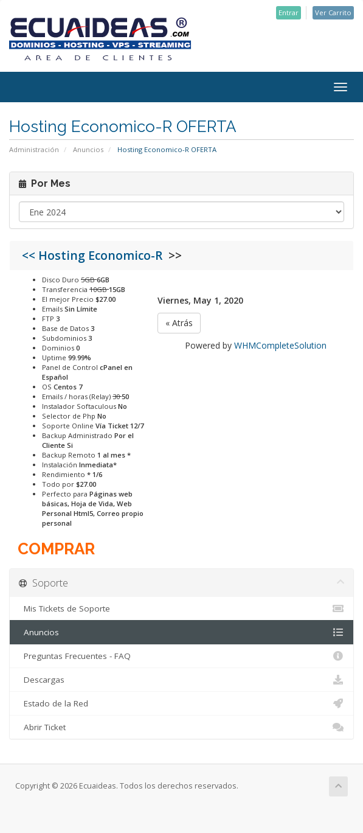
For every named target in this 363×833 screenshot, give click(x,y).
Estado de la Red (181, 703)
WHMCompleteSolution (280, 345)
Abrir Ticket (181, 727)
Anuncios (88, 149)
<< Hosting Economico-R (95, 255)
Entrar (288, 12)
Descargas (181, 679)
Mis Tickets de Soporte (181, 608)
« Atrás (179, 323)
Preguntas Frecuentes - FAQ (181, 656)
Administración (34, 149)
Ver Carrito (333, 12)
